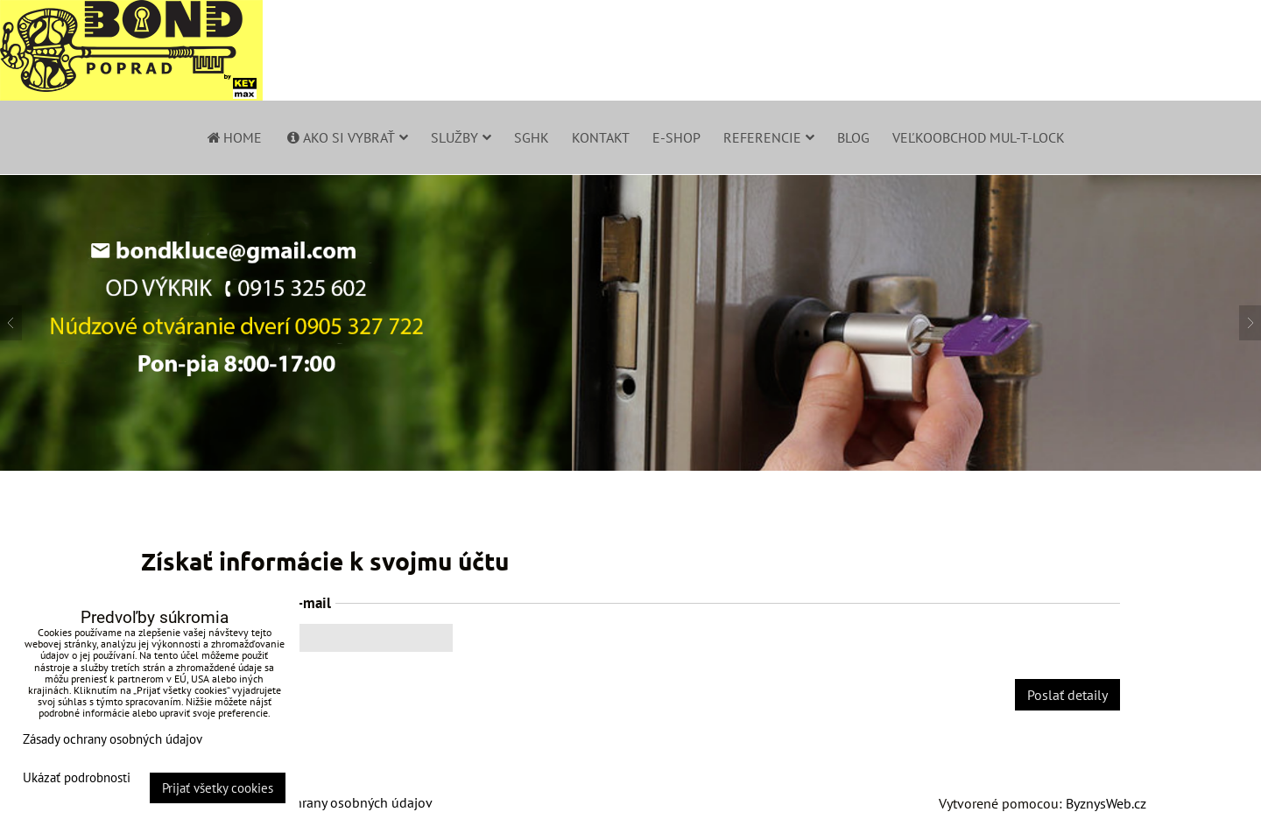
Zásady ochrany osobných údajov (334, 802)
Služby (461, 137)
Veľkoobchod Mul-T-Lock (978, 137)
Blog (853, 137)
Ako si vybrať (346, 137)
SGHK (531, 137)
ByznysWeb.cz (1106, 803)
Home (233, 137)
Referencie (768, 137)
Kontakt (601, 137)
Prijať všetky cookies (217, 788)
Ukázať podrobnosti (76, 778)
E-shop (676, 137)
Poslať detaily (1067, 695)
